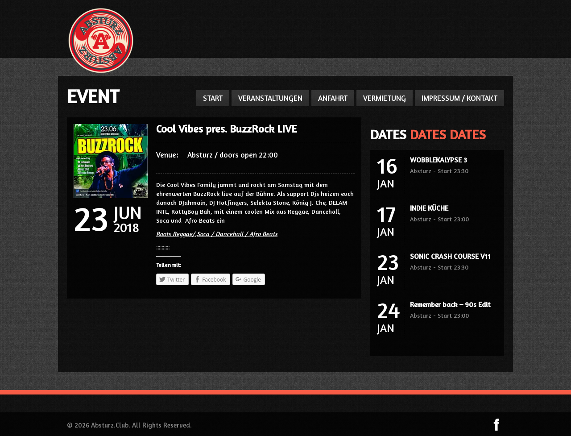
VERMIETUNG (384, 98)
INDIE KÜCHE (429, 207)
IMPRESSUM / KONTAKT (459, 98)
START (213, 98)
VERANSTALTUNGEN (270, 98)
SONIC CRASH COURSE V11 (450, 256)
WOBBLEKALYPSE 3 (438, 159)
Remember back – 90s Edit (450, 304)
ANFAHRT (333, 98)
